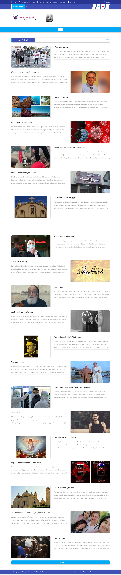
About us (93, 572)
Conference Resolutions (80, 572)
